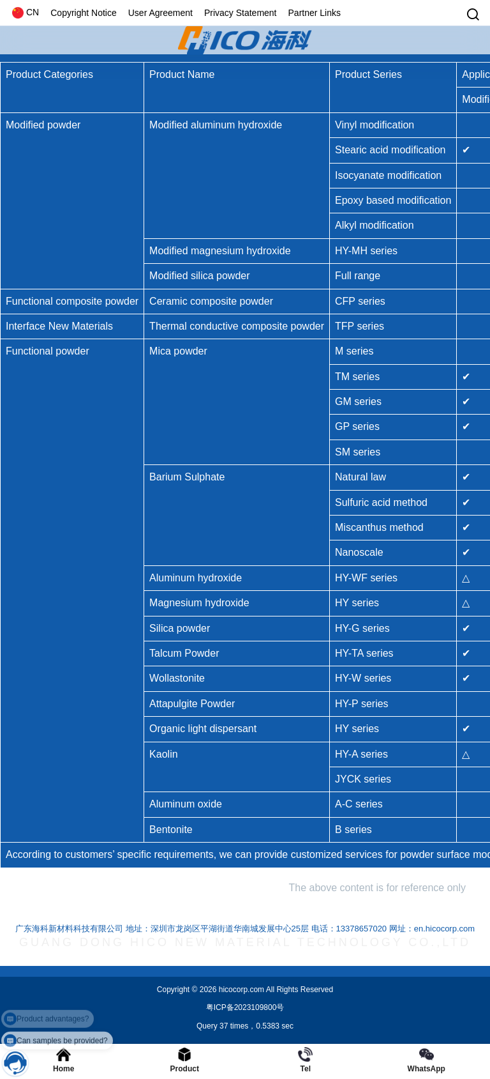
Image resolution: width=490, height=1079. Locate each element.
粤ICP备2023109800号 (245, 1007)
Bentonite (171, 829)
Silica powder (179, 628)
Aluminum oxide (185, 804)
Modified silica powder (199, 275)
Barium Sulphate (187, 476)
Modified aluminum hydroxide (215, 124)
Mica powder (178, 351)
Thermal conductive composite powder (236, 326)
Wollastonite (177, 678)
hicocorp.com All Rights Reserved (274, 989)
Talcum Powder (184, 653)
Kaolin (163, 754)
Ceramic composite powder (211, 301)
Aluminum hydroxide (195, 577)
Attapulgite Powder (192, 703)
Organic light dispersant (202, 728)
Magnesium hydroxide (199, 602)
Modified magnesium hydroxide (219, 250)
